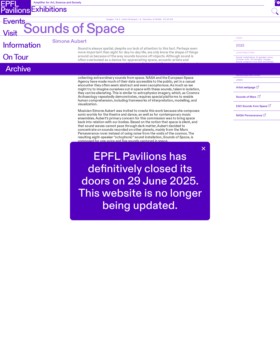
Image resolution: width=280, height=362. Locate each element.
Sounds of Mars (246, 97)
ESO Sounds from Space (251, 106)
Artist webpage (245, 87)
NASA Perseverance (249, 115)
